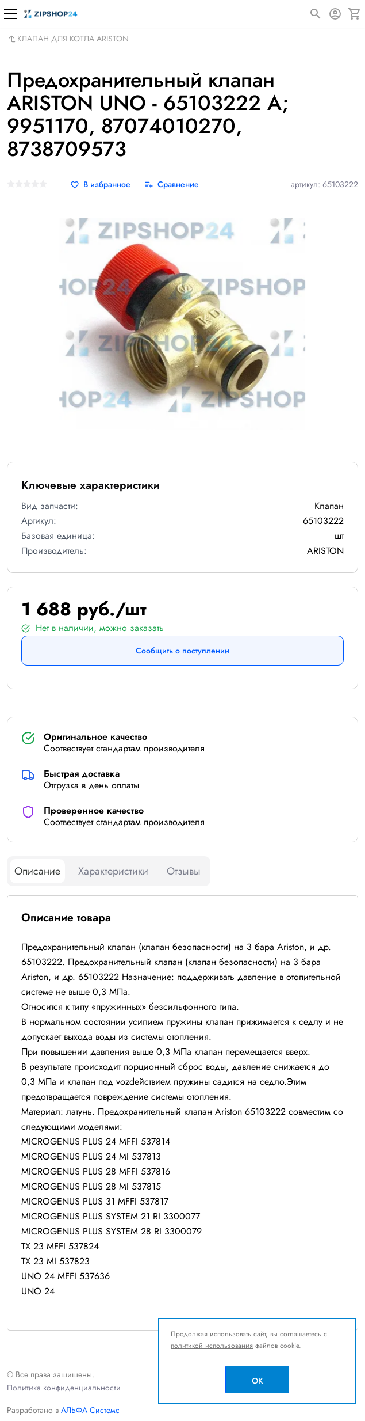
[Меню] (10, 14)
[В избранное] (100, 184)
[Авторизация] (335, 14)
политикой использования (212, 1345)
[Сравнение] (171, 184)
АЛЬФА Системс (89, 1410)
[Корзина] (355, 14)
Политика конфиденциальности (64, 1387)
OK (257, 1380)
